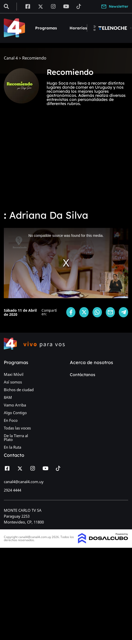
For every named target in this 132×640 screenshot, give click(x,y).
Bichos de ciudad (19, 389)
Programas (46, 28)
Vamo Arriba (15, 405)
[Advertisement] (60, 164)
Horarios (78, 28)
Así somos (13, 382)
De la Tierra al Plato (16, 437)
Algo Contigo (15, 412)
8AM (8, 397)
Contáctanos (82, 374)
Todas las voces (17, 427)
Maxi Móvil (13, 374)
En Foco (11, 420)
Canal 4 (11, 58)
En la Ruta (12, 447)
